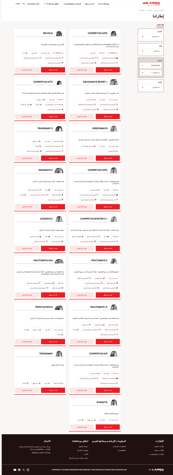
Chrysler (140, 10)
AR (16, 4)
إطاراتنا (148, 10)
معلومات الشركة (80, 450)
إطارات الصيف (157, 446)
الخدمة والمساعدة (31, 4)
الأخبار (84, 454)
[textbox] (149, 36)
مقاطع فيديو (120, 450)
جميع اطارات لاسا (102, 4)
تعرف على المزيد (80, 70)
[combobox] (149, 36)
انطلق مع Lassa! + (49, 4)
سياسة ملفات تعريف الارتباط (76, 458)
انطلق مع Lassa (78, 441)
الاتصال (45, 441)
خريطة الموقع (81, 446)
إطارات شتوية (157, 450)
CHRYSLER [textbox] (153, 66)
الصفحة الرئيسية (157, 10)
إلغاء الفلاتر (158, 25)
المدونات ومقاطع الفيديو (70, 4)
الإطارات (157, 441)
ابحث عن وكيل (88, 4)
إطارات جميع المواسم (155, 454)
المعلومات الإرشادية (117, 446)
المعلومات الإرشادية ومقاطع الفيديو (107, 441)
